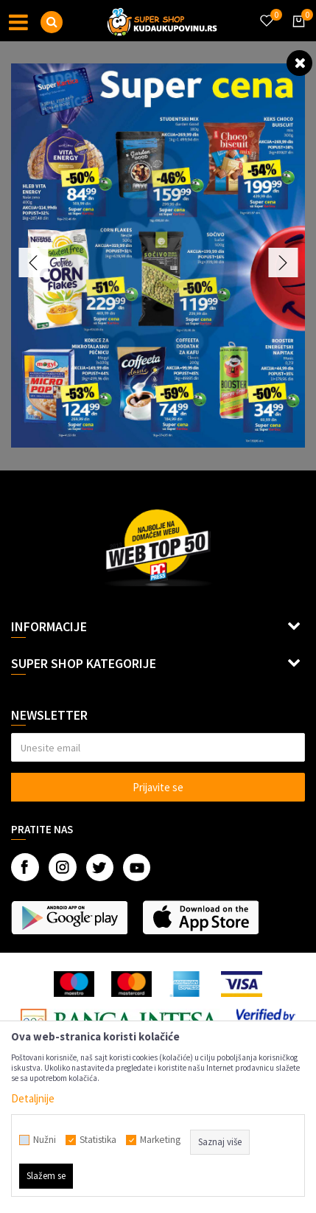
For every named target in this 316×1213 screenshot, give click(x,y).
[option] (158, 255)
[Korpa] (296, 34)
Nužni (44, 1140)
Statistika (98, 1140)
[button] (52, 22)
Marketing (160, 1140)
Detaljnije (33, 1098)
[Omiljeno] (266, 11)
